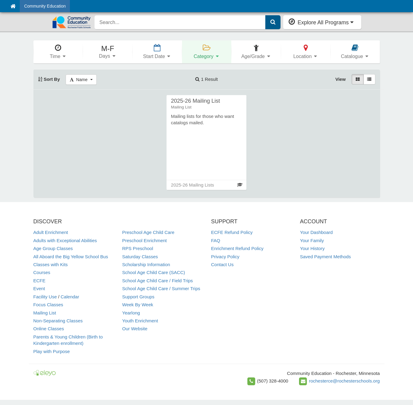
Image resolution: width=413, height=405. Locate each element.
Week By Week (137, 304)
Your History (312, 248)
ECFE (39, 280)
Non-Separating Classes (58, 320)
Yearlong (131, 312)
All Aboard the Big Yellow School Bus (70, 256)
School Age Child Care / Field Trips (157, 280)
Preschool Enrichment (144, 240)
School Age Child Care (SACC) (153, 272)
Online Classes (48, 328)
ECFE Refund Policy (232, 232)
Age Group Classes (53, 248)
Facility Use (45, 296)
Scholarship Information (146, 264)
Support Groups (138, 296)
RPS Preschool (137, 248)
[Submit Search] (272, 22)
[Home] (13, 6)
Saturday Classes (140, 256)
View (340, 79)
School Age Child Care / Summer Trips (161, 288)
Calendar (70, 296)
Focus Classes (48, 304)
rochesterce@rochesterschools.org (344, 380)
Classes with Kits (50, 264)
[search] (180, 22)
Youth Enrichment (140, 320)
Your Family (312, 240)
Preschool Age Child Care (148, 232)
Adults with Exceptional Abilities (65, 240)
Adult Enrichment (50, 232)
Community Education (45, 6)
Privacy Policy (225, 256)
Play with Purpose (51, 351)
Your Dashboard (316, 232)
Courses (41, 272)
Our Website (134, 328)
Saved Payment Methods (325, 256)
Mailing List (44, 312)
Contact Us (222, 264)
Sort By (49, 79)
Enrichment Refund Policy (237, 248)
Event (39, 288)
